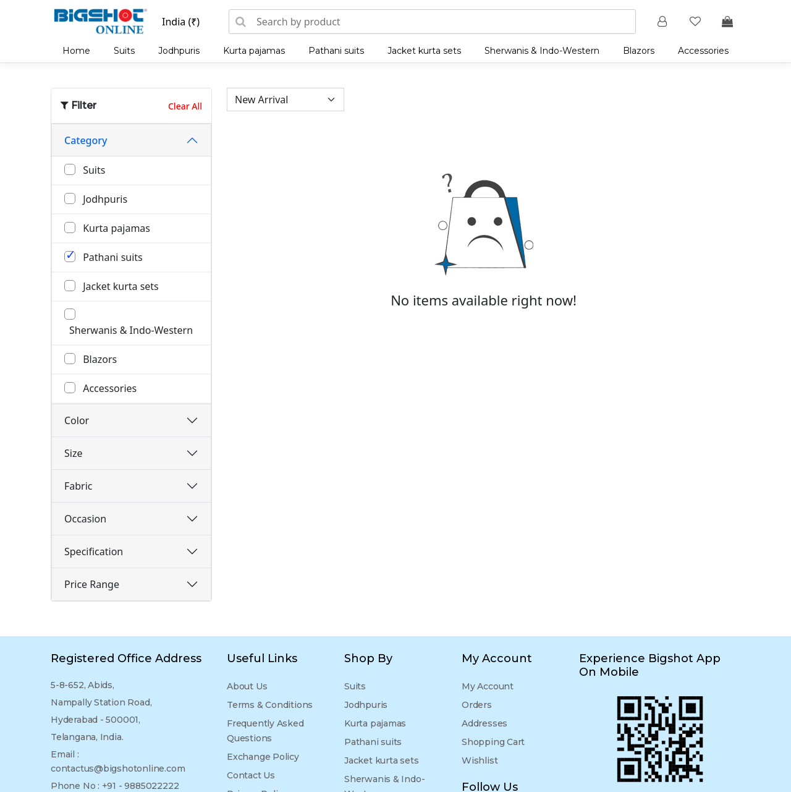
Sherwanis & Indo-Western (541, 50)
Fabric (78, 486)
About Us (247, 686)
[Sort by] (285, 99)
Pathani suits (336, 50)
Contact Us (251, 775)
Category (86, 140)
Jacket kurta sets (424, 50)
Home (76, 50)
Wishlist (479, 760)
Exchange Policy (263, 756)
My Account (488, 686)
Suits (124, 50)
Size (73, 453)
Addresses (484, 723)
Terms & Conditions (270, 704)
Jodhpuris (179, 50)
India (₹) (181, 21)
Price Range (91, 584)
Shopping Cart (493, 741)
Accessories (703, 50)
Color (76, 420)
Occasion (85, 519)
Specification (93, 551)
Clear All (185, 106)
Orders (477, 704)
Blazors (638, 50)
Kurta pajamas (254, 50)
